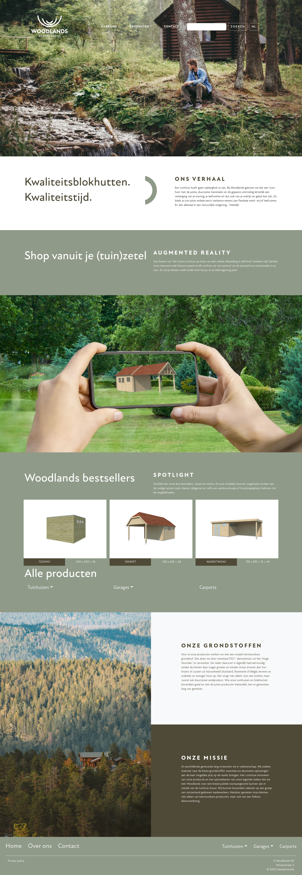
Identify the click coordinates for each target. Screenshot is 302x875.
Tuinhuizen (38, 587)
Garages (121, 587)
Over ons (109, 26)
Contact (171, 26)
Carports (207, 587)
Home (13, 846)
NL (254, 26)
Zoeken (238, 26)
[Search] (206, 26)
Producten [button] (139, 26)
